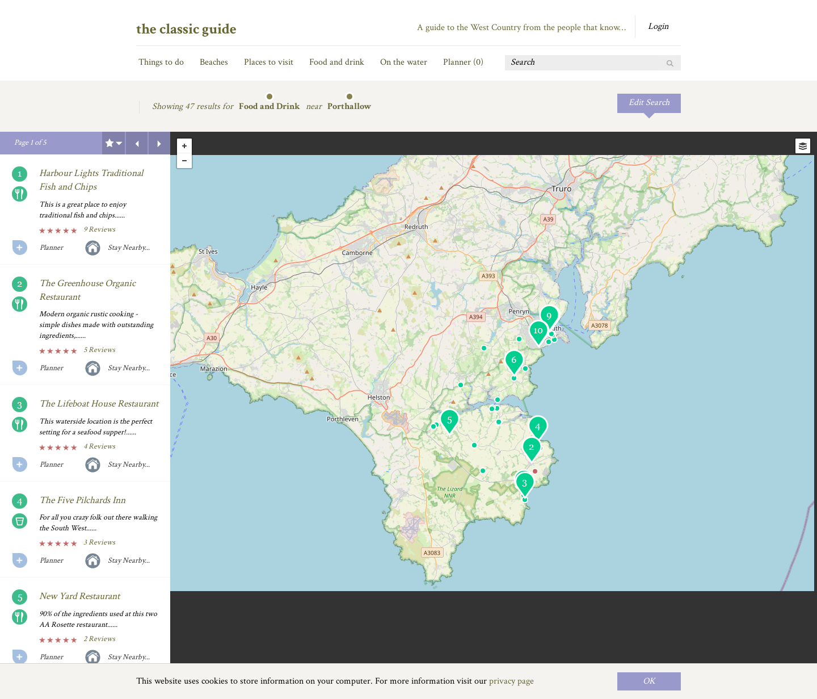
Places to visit (268, 62)
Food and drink (336, 62)
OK (649, 681)
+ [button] (184, 146)
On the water (403, 62)
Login (658, 26)
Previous (136, 143)
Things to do (161, 62)
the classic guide (186, 29)
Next (159, 143)
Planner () (463, 62)
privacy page (511, 681)
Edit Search (649, 102)
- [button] (184, 160)
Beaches (214, 62)
